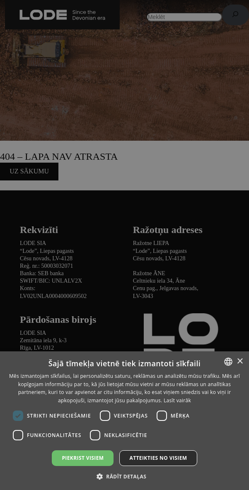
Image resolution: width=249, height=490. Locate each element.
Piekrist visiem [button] (83, 457)
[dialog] (124, 245)
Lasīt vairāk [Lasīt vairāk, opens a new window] (177, 400)
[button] (124, 476)
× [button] (240, 361)
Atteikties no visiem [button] (158, 457)
